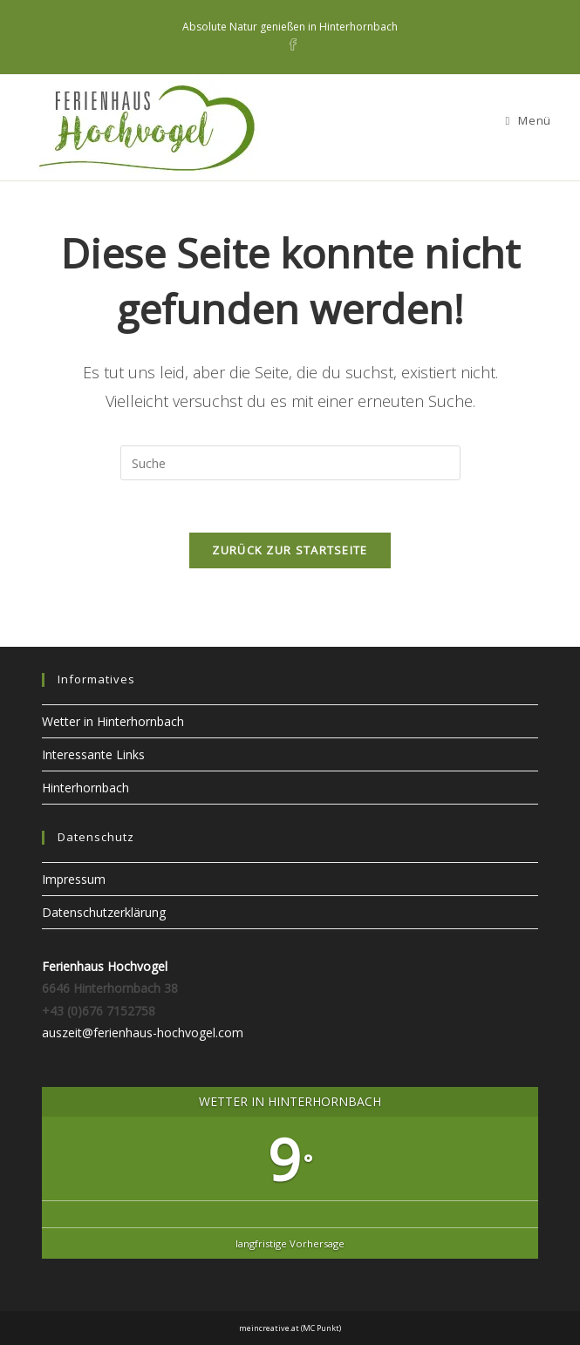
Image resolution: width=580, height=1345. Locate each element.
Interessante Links (93, 754)
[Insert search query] (290, 462)
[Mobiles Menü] (527, 120)
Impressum (74, 879)
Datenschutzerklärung (104, 912)
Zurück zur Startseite (289, 550)
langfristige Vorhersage (290, 1243)
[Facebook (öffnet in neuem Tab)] (290, 44)
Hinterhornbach (85, 787)
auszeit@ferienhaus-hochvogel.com (142, 1032)
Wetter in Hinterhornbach (113, 721)
